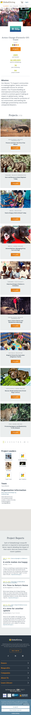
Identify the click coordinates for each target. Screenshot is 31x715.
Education (18, 210)
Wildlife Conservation (17, 140)
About (11, 6)
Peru (10, 424)
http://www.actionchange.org (8, 492)
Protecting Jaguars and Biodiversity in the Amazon (15, 427)
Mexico (10, 246)
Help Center (15, 650)
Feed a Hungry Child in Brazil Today (15, 213)
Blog (26, 6)
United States (12, 317)
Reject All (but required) (15, 710)
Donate (15, 49)
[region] (15, 707)
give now (15, 148)
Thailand (8, 175)
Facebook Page (5, 494)
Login (26, 2)
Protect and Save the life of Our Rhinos (15, 143)
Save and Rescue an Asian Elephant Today (15, 178)
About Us (5, 678)
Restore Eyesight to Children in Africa (15, 559)
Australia (12, 353)
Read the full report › (16, 574)
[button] (11, 521)
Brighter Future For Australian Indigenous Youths (15, 356)
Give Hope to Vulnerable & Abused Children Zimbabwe (14, 582)
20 (24, 442)
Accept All (15, 707)
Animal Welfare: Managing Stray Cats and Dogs (15, 249)
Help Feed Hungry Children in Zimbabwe (15, 284)
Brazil (12, 210)
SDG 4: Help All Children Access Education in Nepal (15, 605)
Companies (21, 6)
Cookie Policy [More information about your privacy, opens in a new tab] (26, 704)
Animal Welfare (18, 246)
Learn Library (6, 683)
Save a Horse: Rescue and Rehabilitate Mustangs (15, 321)
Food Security (19, 281)
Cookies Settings (15, 713)
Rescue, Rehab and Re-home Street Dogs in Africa (15, 391)
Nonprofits (15, 6)
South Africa (12, 139)
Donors (4, 663)
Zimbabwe (11, 281)
